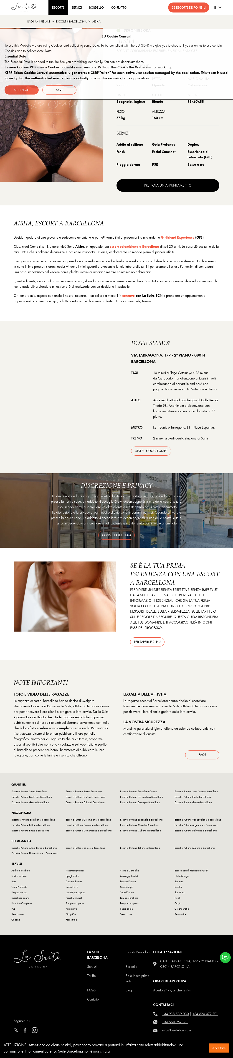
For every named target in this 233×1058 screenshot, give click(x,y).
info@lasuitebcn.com (176, 1030)
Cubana (15, 919)
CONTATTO (119, 7)
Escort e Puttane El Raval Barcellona (85, 802)
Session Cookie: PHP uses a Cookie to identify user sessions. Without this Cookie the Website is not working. (88, 67)
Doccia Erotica (128, 881)
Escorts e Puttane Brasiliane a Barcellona (33, 819)
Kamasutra (71, 909)
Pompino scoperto (129, 903)
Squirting (179, 892)
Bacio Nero (72, 887)
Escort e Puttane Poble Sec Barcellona (31, 797)
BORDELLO (96, 7)
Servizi (77, 7)
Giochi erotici (182, 909)
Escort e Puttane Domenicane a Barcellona (88, 830)
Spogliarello (72, 876)
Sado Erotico (127, 892)
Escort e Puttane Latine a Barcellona (30, 825)
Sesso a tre (195, 164)
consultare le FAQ (116, 535)
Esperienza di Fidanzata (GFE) (199, 154)
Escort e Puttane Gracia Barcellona (30, 802)
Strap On (71, 914)
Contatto (93, 999)
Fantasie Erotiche (129, 898)
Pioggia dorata (128, 164)
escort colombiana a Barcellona (134, 246)
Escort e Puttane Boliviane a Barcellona (196, 830)
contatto (128, 295)
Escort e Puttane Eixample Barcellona (140, 802)
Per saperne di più (147, 642)
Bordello (131, 966)
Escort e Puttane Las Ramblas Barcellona (141, 797)
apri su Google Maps (151, 451)
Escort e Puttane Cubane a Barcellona (140, 830)
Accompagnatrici (75, 870)
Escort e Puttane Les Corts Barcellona (85, 797)
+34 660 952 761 (175, 1022)
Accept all (22, 90)
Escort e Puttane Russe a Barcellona (30, 830)
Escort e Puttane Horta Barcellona (193, 797)
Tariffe (91, 975)
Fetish (120, 151)
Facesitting (71, 919)
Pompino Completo (21, 903)
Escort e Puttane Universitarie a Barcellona (34, 853)
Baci (13, 881)
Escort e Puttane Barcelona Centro (138, 791)
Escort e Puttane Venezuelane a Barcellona (198, 819)
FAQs (202, 755)
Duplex (193, 144)
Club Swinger (182, 876)
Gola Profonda (163, 144)
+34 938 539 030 (175, 1013)
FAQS (91, 990)
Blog (129, 990)
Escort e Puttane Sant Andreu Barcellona (196, 791)
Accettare (219, 1048)
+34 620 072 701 (205, 1013)
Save (59, 90)
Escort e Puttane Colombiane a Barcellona (88, 819)
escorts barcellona (71, 21)
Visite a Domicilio (129, 870)
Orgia (178, 903)
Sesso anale (126, 909)
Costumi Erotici (74, 881)
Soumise (179, 881)
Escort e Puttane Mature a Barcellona (195, 848)
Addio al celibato (129, 144)
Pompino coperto (75, 903)
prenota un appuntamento (168, 185)
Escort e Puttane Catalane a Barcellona (87, 825)
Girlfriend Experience (177, 237)
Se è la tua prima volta (137, 978)
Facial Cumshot (163, 151)
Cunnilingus (126, 887)
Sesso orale (17, 914)
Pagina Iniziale (38, 21)
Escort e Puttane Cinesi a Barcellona (139, 825)
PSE (155, 164)
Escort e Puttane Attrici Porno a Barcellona (34, 848)
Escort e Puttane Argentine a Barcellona (196, 825)
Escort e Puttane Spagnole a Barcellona (141, 819)
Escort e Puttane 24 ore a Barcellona (85, 848)
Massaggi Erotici (129, 876)
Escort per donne (20, 898)
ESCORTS (58, 7)
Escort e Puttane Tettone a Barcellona (140, 848)
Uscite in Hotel (19, 876)
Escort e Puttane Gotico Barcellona (193, 802)
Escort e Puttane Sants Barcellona (29, 791)
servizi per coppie (75, 892)
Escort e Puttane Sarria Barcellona (84, 791)
